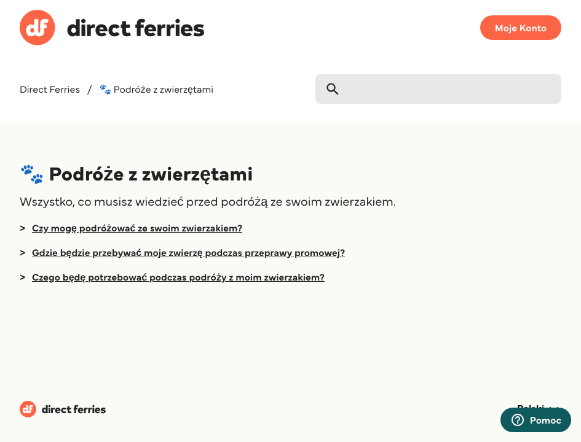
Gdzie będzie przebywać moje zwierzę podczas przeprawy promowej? (188, 252)
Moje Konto (521, 27)
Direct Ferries (50, 89)
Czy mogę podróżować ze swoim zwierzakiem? (137, 228)
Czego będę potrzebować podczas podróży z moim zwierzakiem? (178, 277)
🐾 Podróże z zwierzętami (156, 89)
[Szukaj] (438, 89)
